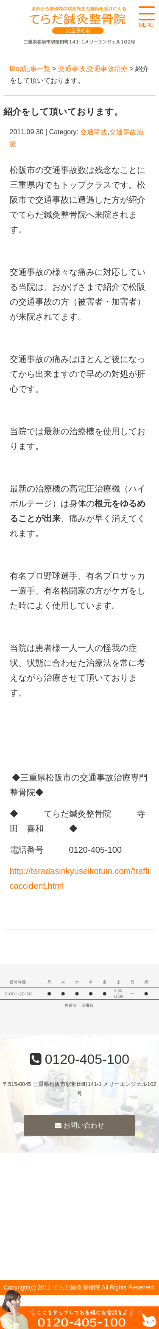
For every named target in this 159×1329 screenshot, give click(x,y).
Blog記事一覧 (30, 68)
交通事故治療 (107, 68)
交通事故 (71, 68)
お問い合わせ (79, 1125)
